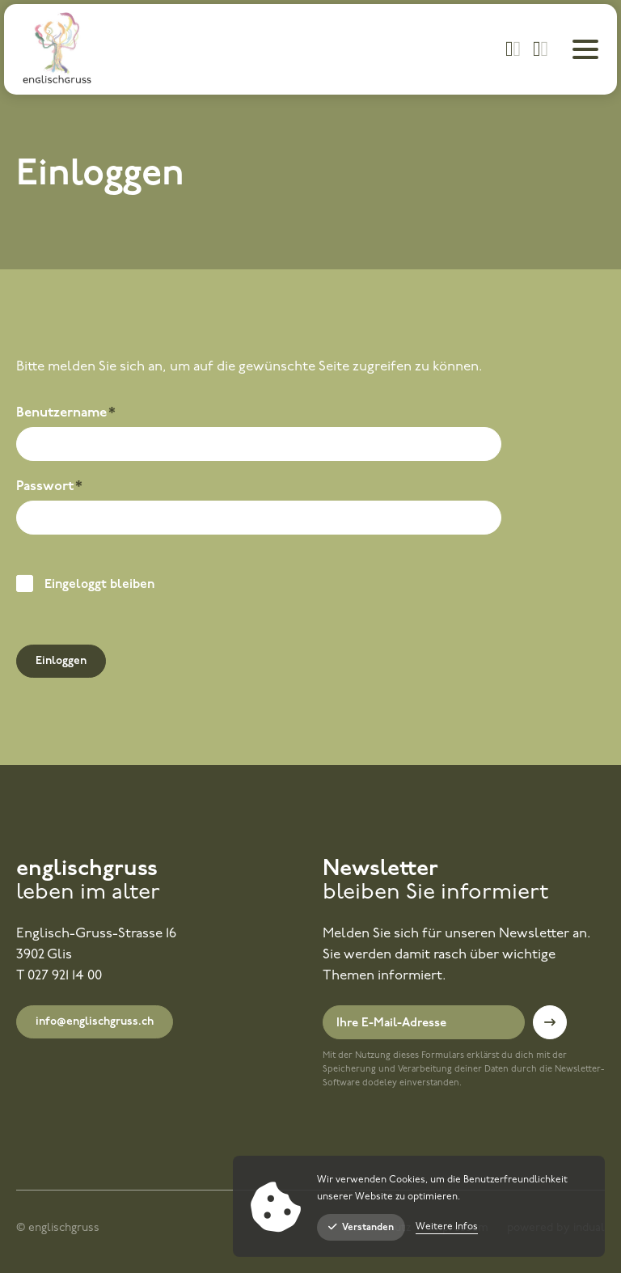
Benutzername (66, 415)
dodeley (379, 1083)
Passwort (50, 488)
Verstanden (361, 1227)
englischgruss (87, 869)
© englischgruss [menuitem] (57, 1228)
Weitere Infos (447, 1227)
